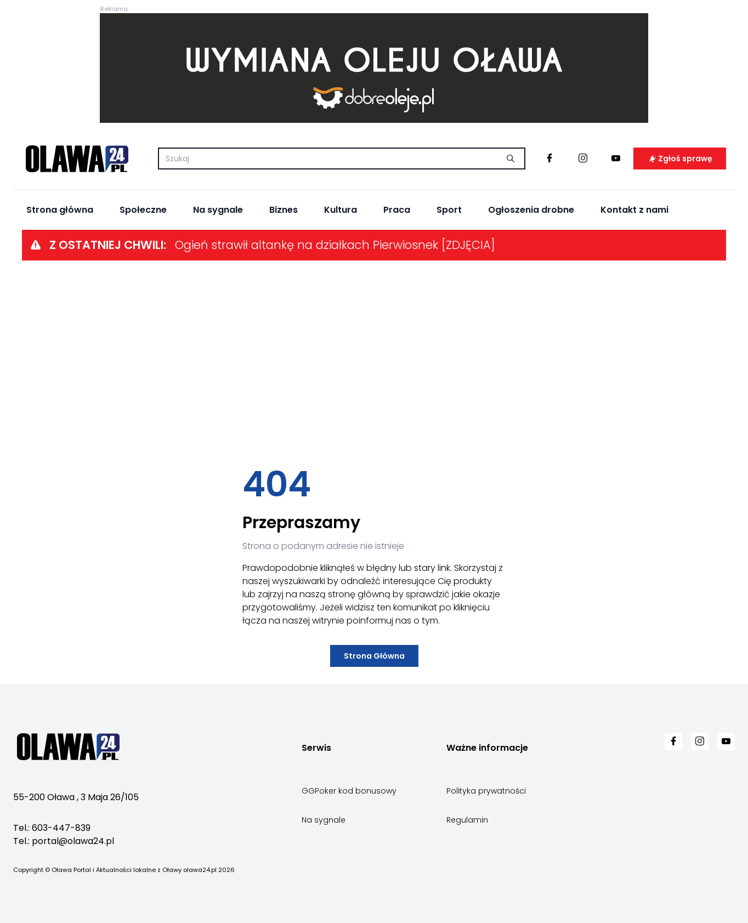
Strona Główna (374, 655)
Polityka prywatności (486, 790)
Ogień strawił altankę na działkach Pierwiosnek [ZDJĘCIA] (335, 245)
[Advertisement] (374, 363)
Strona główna (59, 209)
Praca (396, 209)
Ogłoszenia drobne (531, 209)
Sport (449, 209)
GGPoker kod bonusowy (349, 790)
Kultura (340, 209)
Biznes (283, 209)
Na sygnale (218, 209)
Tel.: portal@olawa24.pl (63, 841)
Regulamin (467, 819)
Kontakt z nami (634, 209)
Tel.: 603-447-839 (51, 828)
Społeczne (143, 209)
